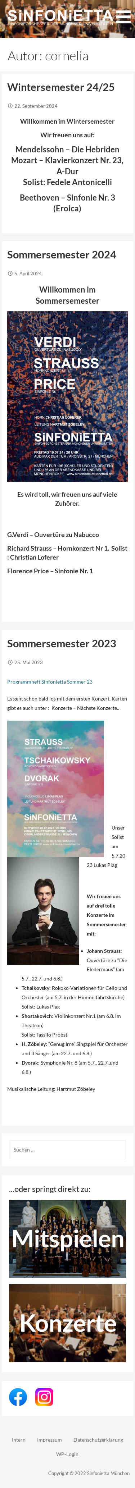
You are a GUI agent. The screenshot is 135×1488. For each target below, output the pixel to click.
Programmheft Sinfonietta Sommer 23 (50, 682)
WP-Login (67, 1454)
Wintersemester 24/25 (61, 87)
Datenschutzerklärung (98, 1440)
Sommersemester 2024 (61, 254)
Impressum (49, 1440)
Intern (19, 1440)
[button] (123, 13)
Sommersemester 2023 (61, 643)
